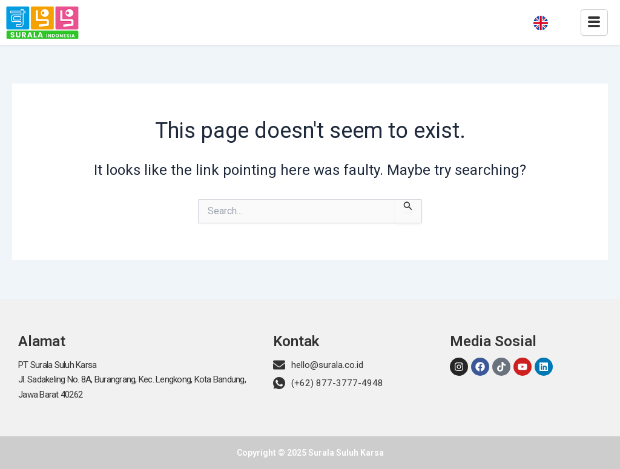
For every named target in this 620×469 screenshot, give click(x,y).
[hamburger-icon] (594, 22)
